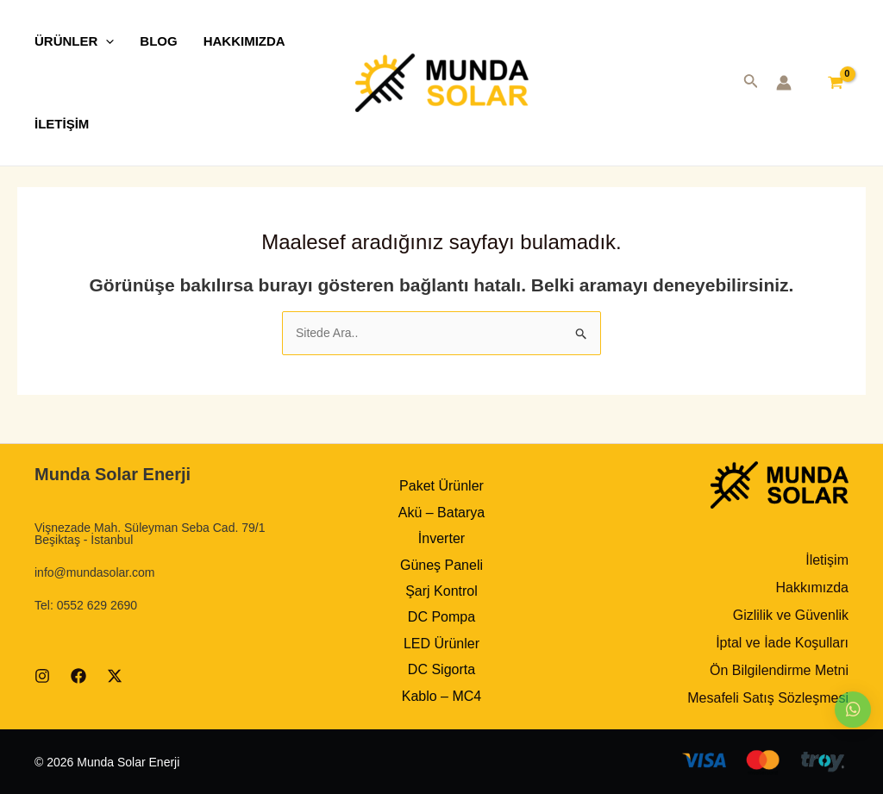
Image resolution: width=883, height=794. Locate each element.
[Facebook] (78, 676)
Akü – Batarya (441, 512)
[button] (853, 709)
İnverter (441, 538)
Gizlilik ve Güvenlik (791, 615)
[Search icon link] (751, 84)
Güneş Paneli (441, 565)
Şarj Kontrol (441, 591)
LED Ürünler (441, 643)
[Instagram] (42, 676)
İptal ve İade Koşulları (782, 642)
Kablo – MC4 (442, 696)
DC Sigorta (441, 669)
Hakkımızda (812, 587)
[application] (105, 41)
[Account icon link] (784, 83)
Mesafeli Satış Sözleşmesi (768, 698)
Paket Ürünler (441, 485)
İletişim (827, 560)
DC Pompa (441, 617)
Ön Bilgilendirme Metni (779, 670)
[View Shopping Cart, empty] (836, 83)
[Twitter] (114, 676)
